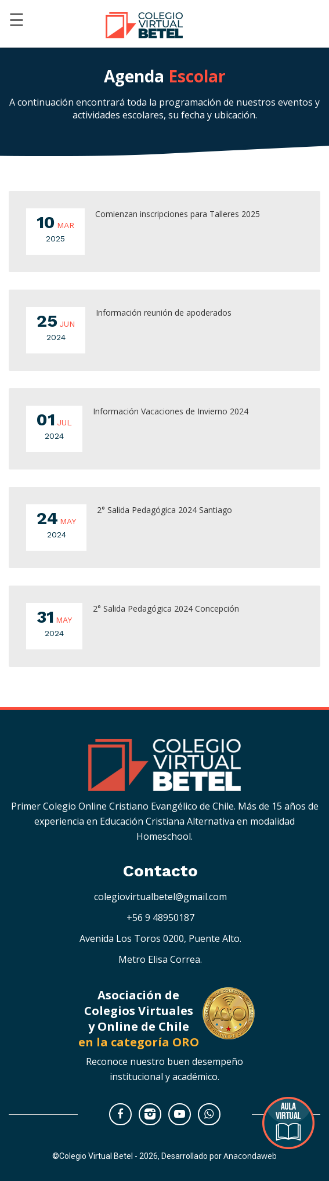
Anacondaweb (250, 1155)
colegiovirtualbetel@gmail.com (160, 896)
